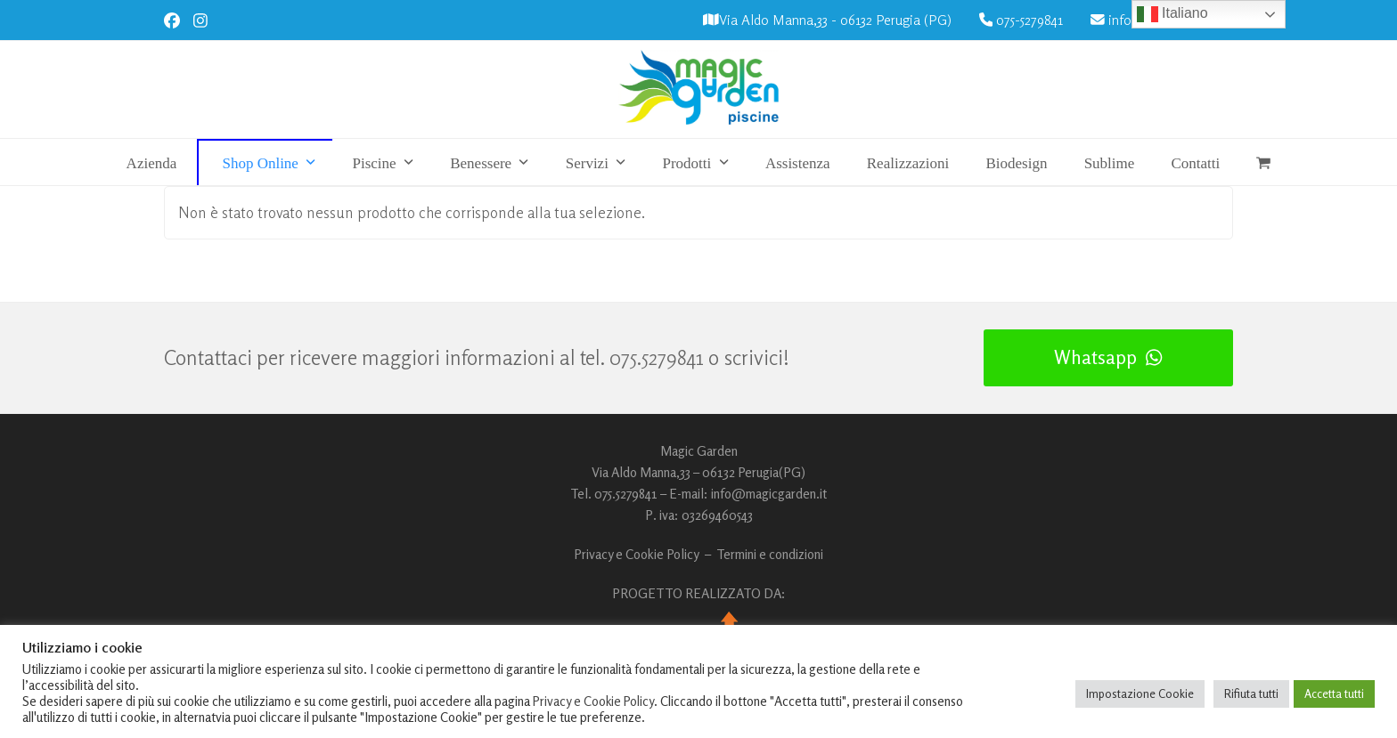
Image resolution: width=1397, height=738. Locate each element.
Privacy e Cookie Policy (636, 554)
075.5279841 (656, 357)
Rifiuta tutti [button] (1251, 693)
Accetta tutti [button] (1334, 693)
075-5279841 (1029, 20)
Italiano (1172, 14)
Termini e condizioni (769, 554)
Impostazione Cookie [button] (1140, 693)
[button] (1263, 163)
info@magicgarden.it (769, 493)
